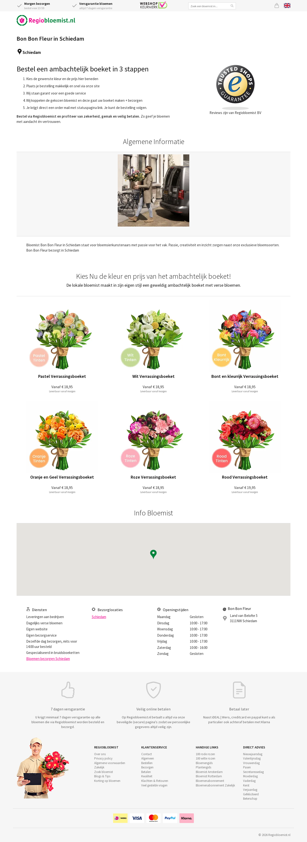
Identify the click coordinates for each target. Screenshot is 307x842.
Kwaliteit (146, 776)
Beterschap (250, 799)
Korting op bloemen (107, 781)
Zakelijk (99, 767)
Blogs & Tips (102, 776)
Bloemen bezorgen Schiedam (48, 658)
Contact (146, 754)
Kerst (246, 785)
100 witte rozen (205, 758)
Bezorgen (147, 767)
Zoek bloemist (103, 772)
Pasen (247, 767)
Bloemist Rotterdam (209, 776)
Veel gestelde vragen (154, 785)
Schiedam (32, 52)
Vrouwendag (251, 763)
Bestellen (147, 763)
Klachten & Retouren (154, 781)
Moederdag (250, 776)
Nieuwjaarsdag (252, 754)
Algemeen (147, 758)
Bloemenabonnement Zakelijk (215, 785)
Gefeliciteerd (251, 794)
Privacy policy (103, 758)
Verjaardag (250, 790)
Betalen (146, 772)
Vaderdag (249, 781)
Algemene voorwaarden (109, 763)
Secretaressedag (253, 772)
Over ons (100, 754)
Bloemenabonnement (210, 781)
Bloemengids (204, 763)
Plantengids (203, 767)
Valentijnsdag (252, 758)
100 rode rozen (205, 754)
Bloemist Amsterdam (209, 772)
